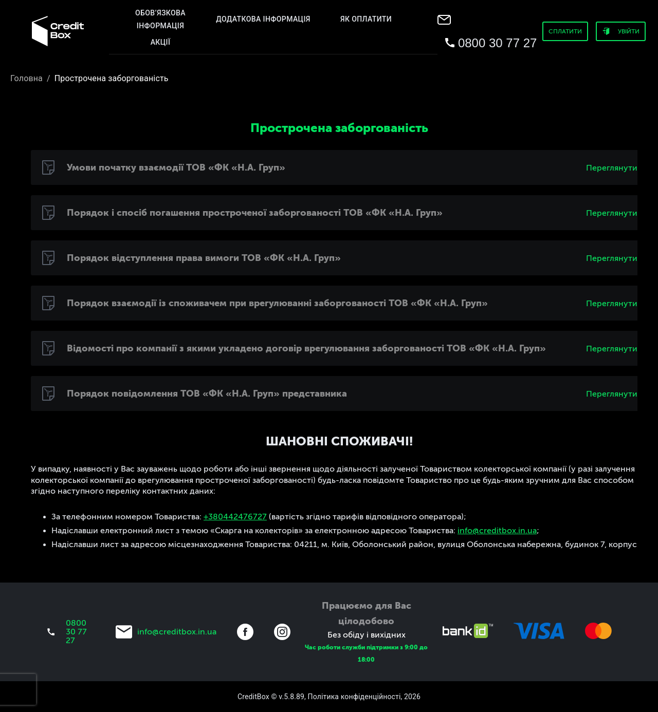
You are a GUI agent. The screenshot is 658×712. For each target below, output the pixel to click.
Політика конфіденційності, (355, 696)
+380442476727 (235, 516)
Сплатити (565, 31)
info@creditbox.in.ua (497, 530)
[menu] (57, 31)
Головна (26, 78)
